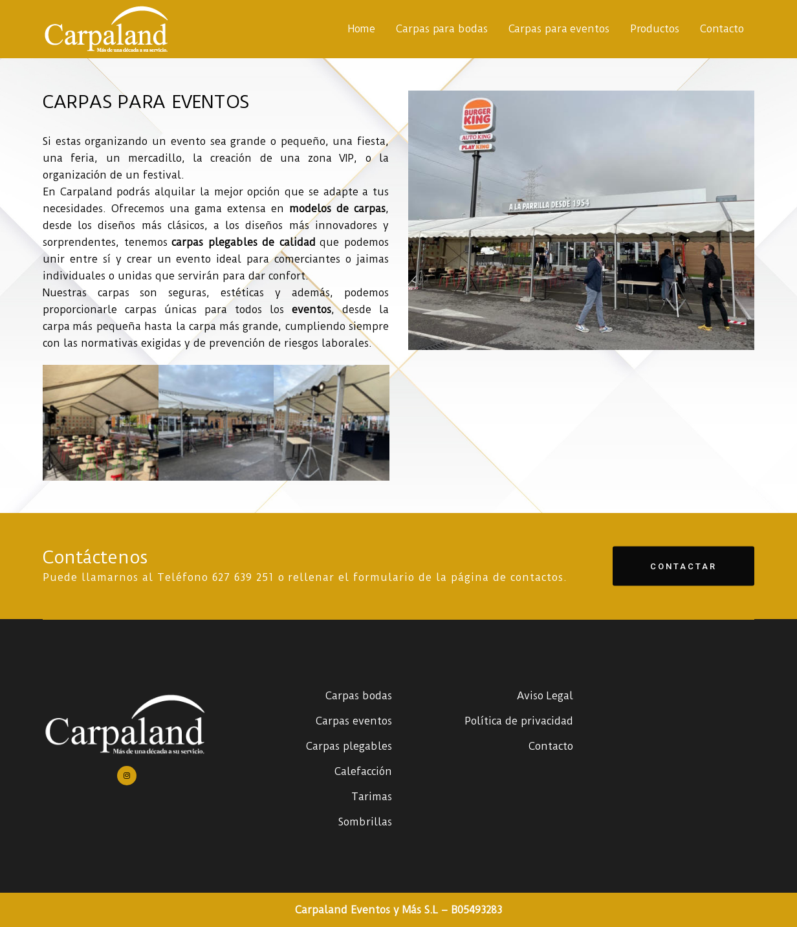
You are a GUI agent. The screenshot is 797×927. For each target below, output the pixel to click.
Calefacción (363, 771)
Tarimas (371, 797)
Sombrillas (365, 822)
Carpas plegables (349, 746)
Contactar (683, 566)
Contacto (551, 746)
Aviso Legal (545, 696)
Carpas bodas (358, 696)
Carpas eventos (354, 721)
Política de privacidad (518, 721)
